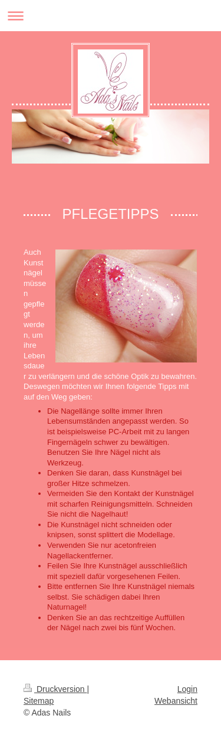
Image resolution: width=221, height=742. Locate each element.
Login (187, 689)
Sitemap (39, 701)
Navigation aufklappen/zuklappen (110, 15)
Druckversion (55, 689)
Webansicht (175, 701)
